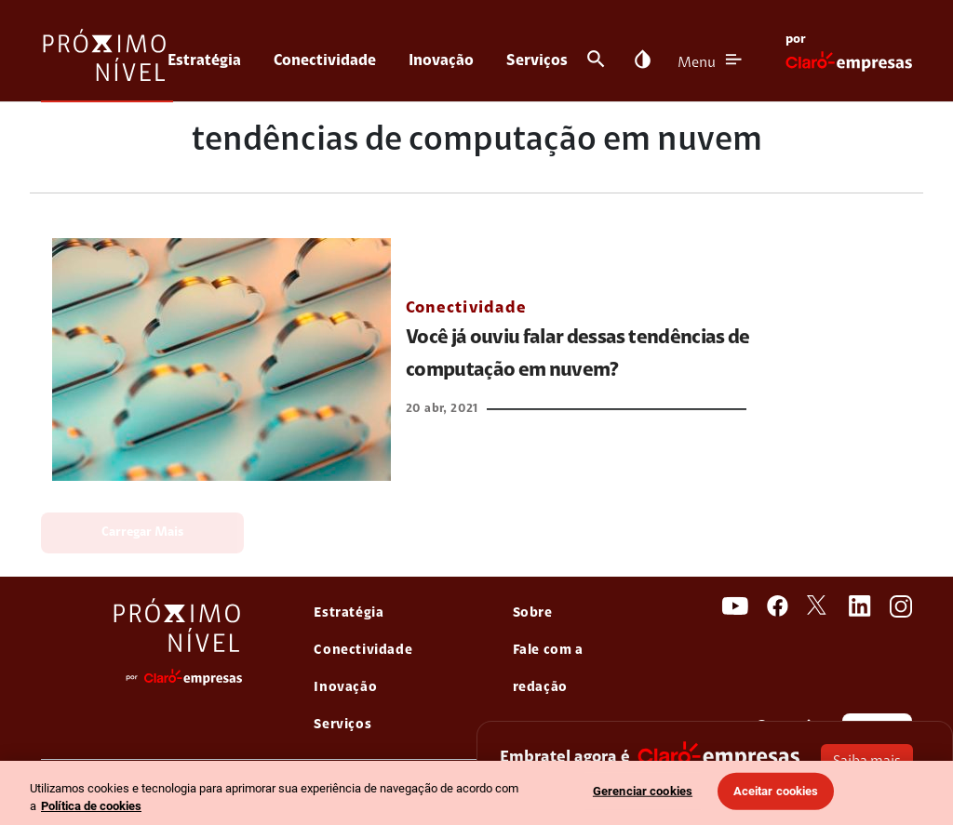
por (795, 40)
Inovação (441, 61)
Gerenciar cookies (642, 791)
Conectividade (325, 61)
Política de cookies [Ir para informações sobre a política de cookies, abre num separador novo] (91, 806)
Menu (697, 63)
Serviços (537, 61)
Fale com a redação (548, 669)
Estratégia (204, 61)
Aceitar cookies (776, 791)
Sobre (533, 613)
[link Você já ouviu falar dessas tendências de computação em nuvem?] (221, 359)
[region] (476, 793)
